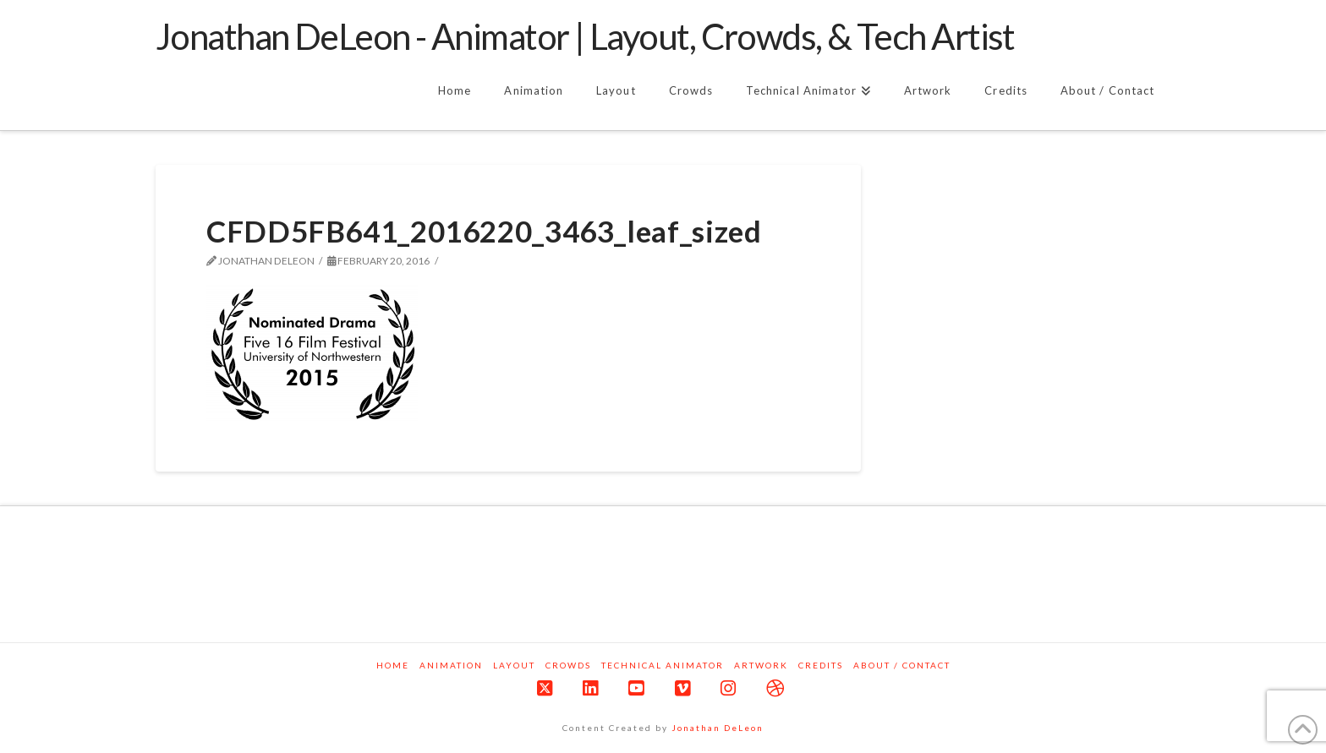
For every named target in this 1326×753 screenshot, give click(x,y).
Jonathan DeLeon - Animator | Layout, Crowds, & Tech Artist (585, 36)
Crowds (568, 665)
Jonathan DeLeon (717, 728)
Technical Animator (662, 665)
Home (392, 665)
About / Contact (902, 665)
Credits (820, 665)
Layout (514, 665)
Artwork (761, 665)
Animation (451, 665)
